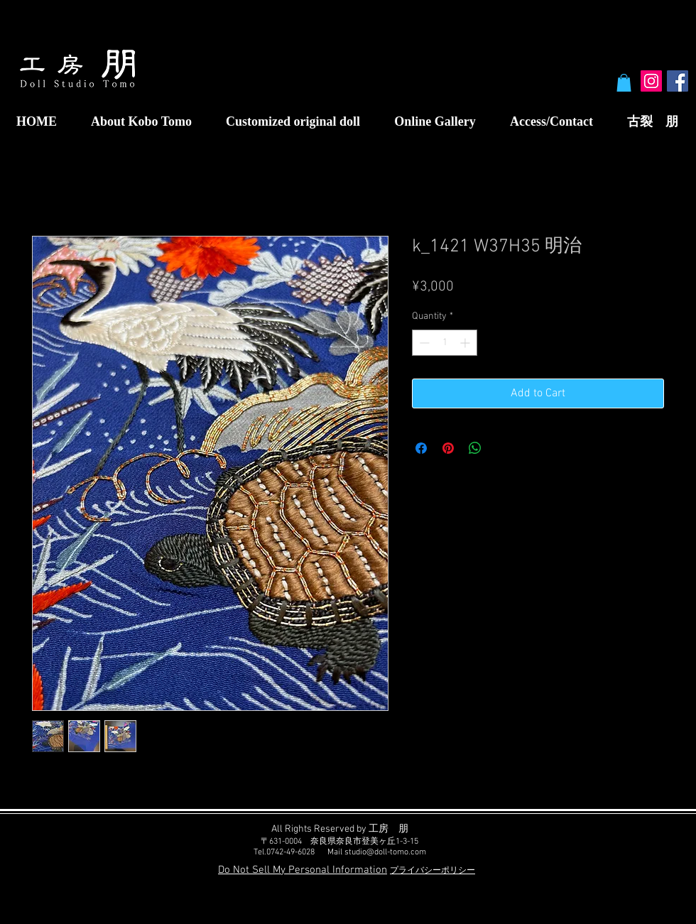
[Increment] (466, 342)
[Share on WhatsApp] (475, 448)
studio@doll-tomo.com (385, 852)
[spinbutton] (444, 342)
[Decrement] (423, 342)
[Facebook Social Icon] (677, 81)
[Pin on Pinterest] (448, 448)
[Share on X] (502, 448)
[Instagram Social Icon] (651, 81)
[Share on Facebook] (421, 448)
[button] (623, 83)
